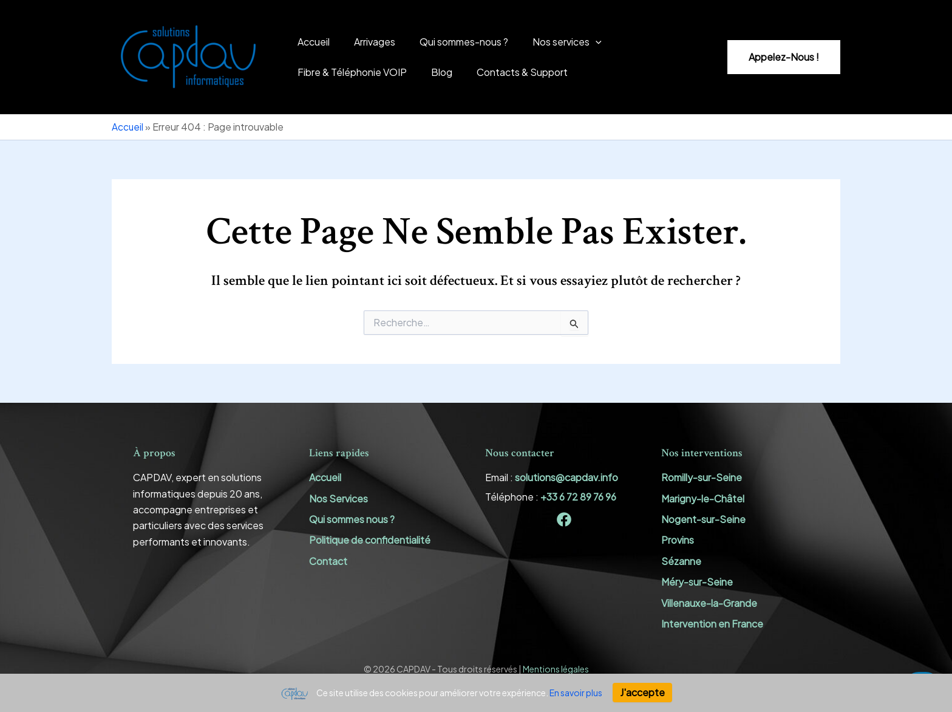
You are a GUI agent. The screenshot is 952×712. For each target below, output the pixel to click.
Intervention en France (712, 623)
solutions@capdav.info (566, 477)
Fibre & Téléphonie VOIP (349, 72)
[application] (579, 42)
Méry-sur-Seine (697, 581)
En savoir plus (575, 692)
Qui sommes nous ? (352, 519)
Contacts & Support (510, 72)
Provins (677, 540)
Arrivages (367, 41)
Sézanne (681, 561)
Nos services (550, 42)
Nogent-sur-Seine (703, 519)
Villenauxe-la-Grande (709, 603)
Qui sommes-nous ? (451, 41)
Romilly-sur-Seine (701, 477)
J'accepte (642, 692)
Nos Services (338, 498)
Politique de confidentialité (369, 540)
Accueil (311, 41)
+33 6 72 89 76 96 (578, 496)
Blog (434, 72)
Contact (328, 561)
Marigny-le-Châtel (702, 498)
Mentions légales (556, 669)
